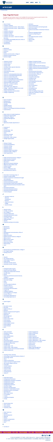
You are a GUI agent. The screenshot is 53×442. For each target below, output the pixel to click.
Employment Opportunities (10, 115)
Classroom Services (8, 85)
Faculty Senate (7, 131)
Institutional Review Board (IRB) (11, 182)
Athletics (30, 41)
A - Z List (8, 438)
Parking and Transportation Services (12, 271)
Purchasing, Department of (10, 297)
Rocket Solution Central (9, 323)
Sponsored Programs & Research (11, 341)
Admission (30, 24)
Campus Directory (8, 62)
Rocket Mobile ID (7, 321)
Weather (6, 413)
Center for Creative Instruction (10, 77)
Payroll (5, 274)
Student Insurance (32, 336)
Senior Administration (8, 336)
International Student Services (10, 190)
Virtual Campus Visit (8, 403)
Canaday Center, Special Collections (12, 67)
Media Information (8, 235)
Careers (12, 438)
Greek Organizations (8, 153)
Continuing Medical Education (35, 81)
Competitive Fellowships (33, 77)
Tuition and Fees (7, 370)
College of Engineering (9, 92)
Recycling (6, 307)
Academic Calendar (8, 25)
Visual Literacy (7, 406)
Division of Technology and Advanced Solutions (14, 108)
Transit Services (7, 367)
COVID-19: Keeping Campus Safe (35, 91)
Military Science (7, 238)
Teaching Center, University (10, 354)
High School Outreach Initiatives (11, 163)
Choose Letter (4, 10)
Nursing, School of (8, 252)
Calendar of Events (8, 61)
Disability (6, 104)
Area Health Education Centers (35, 36)
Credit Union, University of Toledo (35, 92)
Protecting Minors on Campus (10, 292)
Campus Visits (7, 65)
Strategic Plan (7, 344)
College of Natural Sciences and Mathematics (38, 67)
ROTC (5, 327)
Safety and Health (8, 332)
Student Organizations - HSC (34, 339)
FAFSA (5, 133)
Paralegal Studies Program (10, 268)
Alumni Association (32, 28)
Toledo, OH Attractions (9, 360)
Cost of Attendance (32, 85)
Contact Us (47, 440)
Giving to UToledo (8, 143)
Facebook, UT (7, 127)
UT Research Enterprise (9, 397)
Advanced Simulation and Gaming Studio (37, 27)
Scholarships (6, 334)
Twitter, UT (6, 373)
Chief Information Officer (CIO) (11, 82)
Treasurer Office (7, 368)
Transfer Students (8, 366)
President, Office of (8, 285)
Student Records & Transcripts (35, 341)
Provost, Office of (7, 294)
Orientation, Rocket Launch (10, 262)
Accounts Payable (8, 41)
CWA (29, 95)
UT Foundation (7, 394)
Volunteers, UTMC (7, 407)
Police (5, 281)
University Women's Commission (11, 390)
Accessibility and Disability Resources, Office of (14, 39)
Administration (7, 43)
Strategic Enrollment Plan (9, 343)
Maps (5, 231)
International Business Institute (10, 189)
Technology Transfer (8, 357)
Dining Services (7, 101)
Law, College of (7, 212)
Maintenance (7, 228)
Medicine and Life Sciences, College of (12, 236)
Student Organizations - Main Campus (37, 340)
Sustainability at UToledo (34, 348)
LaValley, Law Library (8, 211)
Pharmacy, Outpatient (9, 278)
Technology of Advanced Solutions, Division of (14, 356)
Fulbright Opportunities (9, 138)
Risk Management (8, 316)
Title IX (5, 359)
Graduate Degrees (8, 148)
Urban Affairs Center (8, 393)
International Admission (9, 187)
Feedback (47, 438)
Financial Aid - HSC (8, 135)
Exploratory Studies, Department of (11, 122)
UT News (5, 396)
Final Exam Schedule (8, 134)
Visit (27, 2)
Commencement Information (35, 71)
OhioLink (5, 257)
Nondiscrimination (28, 438)
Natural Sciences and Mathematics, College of (14, 249)
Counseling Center (32, 88)
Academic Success (8, 34)
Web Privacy (42, 438)
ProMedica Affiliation (8, 291)
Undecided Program (8, 377)
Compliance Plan (32, 78)
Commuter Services (32, 75)
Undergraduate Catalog (9, 382)
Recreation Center (8, 306)
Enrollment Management (9, 118)
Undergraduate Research (9, 384)
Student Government (33, 333)
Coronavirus (31, 84)
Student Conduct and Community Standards (14, 348)
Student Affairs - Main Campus (10, 347)
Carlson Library (7, 69)
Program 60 (6, 290)
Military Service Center (9, 239)
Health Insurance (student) (10, 159)
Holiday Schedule (7, 166)
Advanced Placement (33, 25)
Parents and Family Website (10, 270)
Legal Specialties (7, 219)
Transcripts (6, 364)
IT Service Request (8, 191)
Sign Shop (6, 339)
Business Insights (7, 56)
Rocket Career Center (8, 318)
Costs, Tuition (31, 86)
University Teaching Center (10, 387)
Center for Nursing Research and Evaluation (13, 79)
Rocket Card (6, 317)
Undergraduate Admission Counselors (12, 380)
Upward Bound (7, 391)
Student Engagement (33, 332)
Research (6, 310)
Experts (5, 121)
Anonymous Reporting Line (34, 34)
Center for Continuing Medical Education (13, 74)
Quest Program (7, 301)
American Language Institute (35, 32)
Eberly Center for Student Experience (12, 114)
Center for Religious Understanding (11, 81)
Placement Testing (8, 280)
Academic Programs (8, 32)
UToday (5, 398)
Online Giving (7, 261)
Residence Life (7, 313)
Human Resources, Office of (10, 170)
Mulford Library (7, 243)
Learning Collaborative (9, 213)
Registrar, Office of (8, 309)
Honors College (7, 167)
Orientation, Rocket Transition (10, 264)
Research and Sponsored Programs (12, 311)
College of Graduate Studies (34, 61)
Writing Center (7, 420)
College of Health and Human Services (37, 62)
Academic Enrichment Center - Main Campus (14, 27)
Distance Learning (8, 106)
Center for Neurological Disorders (11, 78)
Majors (5, 229)
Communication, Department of (35, 72)
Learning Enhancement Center (10, 215)
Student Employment (8, 350)
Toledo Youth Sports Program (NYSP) (12, 361)
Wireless (5, 417)
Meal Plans (6, 233)
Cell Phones (6, 72)
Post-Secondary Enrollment (10, 284)
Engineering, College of (9, 117)
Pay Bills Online (7, 273)
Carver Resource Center (9, 71)
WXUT (5, 422)
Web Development (8, 415)
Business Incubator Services (10, 55)
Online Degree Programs (9, 260)
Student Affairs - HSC (8, 346)
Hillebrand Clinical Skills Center (10, 164)
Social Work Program (8, 340)
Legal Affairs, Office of (9, 218)
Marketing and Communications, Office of (13, 232)
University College (8, 386)
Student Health (31, 334)
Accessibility (35, 438)
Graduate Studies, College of (10, 151)
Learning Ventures (8, 216)
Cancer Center (7, 68)
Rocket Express (7, 320)
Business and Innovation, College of (12, 54)
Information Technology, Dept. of (11, 175)
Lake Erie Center (7, 209)
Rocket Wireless (7, 325)
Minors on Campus (8, 240)
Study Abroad (31, 344)
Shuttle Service (7, 337)
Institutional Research (8, 180)
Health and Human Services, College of (12, 157)
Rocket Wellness (7, 324)
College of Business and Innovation (12, 91)
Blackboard (6, 48)
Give (36, 2)
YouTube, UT (6, 426)
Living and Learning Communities (11, 222)
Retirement (6, 314)
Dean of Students (7, 99)
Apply (32, 2)
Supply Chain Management (34, 347)
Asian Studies (31, 39)
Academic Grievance (8, 31)
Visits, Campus (7, 404)
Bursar (5, 52)
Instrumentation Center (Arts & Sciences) (13, 183)
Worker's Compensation (9, 419)
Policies (5, 282)
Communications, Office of (34, 74)
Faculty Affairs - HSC (8, 130)
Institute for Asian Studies (9, 176)
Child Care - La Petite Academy (11, 84)
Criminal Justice (32, 93)
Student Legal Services (33, 337)
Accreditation (7, 42)
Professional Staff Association (10, 288)
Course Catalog (32, 89)
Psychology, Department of (10, 295)
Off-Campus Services (8, 258)
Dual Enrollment (7, 109)
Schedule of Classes (8, 333)
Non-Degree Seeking (8, 251)
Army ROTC (30, 38)
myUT (5, 245)
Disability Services (8, 105)
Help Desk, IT (6, 162)
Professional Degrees (8, 287)
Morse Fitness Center (8, 242)
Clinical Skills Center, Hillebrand (10, 86)
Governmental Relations (9, 144)
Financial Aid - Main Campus (10, 137)
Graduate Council (8, 147)
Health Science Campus (9, 160)
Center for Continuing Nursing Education (13, 75)
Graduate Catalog (8, 146)
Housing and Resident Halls (10, 169)
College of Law (31, 64)
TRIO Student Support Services (10, 363)
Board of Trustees (8, 49)
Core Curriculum (32, 82)
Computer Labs (31, 79)
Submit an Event (32, 346)
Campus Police (7, 64)
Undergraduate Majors (9, 383)
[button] (39, 2)
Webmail (6, 416)
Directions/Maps (7, 102)
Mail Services (6, 226)
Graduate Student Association (10, 150)
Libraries (5, 220)
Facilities (6, 128)
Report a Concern (19, 438)
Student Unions (31, 343)
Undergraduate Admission (10, 379)
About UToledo (7, 24)
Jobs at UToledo (8, 205)
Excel (5, 120)
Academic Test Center (9, 35)
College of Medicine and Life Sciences (36, 65)
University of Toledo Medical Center (12, 389)
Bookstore (6, 51)
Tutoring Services (7, 371)
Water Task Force (7, 412)
